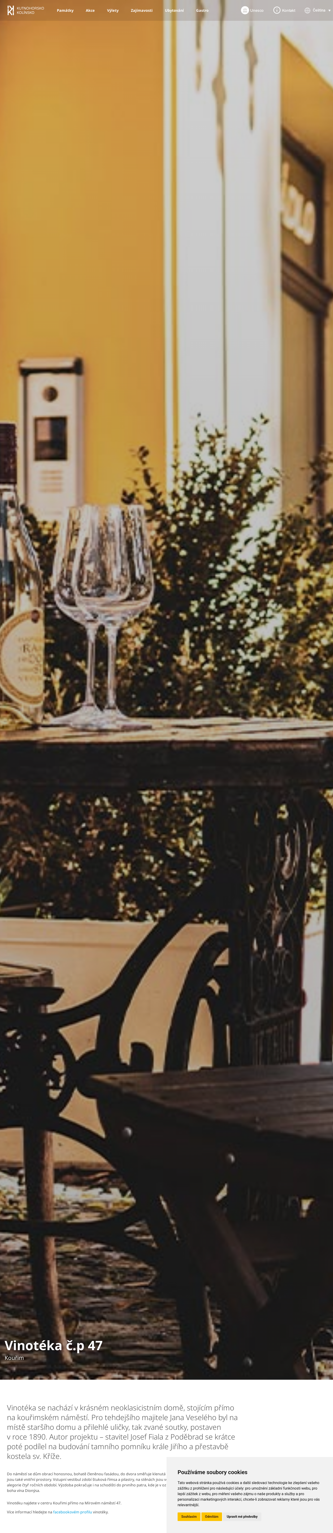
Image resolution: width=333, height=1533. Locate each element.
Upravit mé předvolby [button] (242, 1516)
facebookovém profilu (72, 1512)
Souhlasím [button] (189, 1516)
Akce (90, 10)
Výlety (113, 10)
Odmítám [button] (212, 1516)
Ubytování (174, 10)
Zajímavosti (142, 10)
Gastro (202, 10)
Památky (65, 10)
